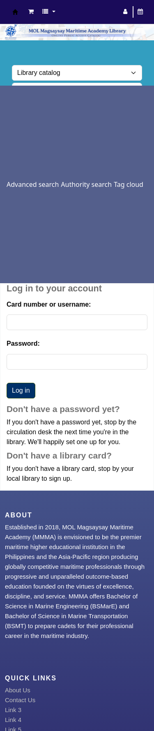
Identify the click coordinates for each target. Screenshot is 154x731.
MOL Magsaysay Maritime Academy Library (15, 12)
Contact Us (20, 699)
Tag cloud (128, 184)
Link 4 (13, 719)
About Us (17, 690)
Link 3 (13, 709)
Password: (23, 343)
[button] (31, 12)
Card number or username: (49, 304)
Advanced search (33, 184)
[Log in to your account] (125, 12)
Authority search (86, 184)
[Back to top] (129, 706)
